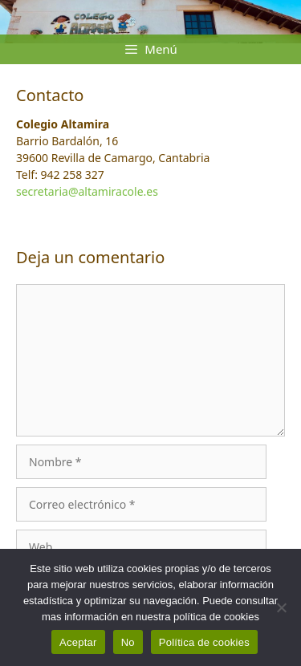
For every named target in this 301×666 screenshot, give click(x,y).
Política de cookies (204, 642)
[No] (281, 607)
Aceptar (78, 642)
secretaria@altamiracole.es (87, 191)
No (128, 642)
